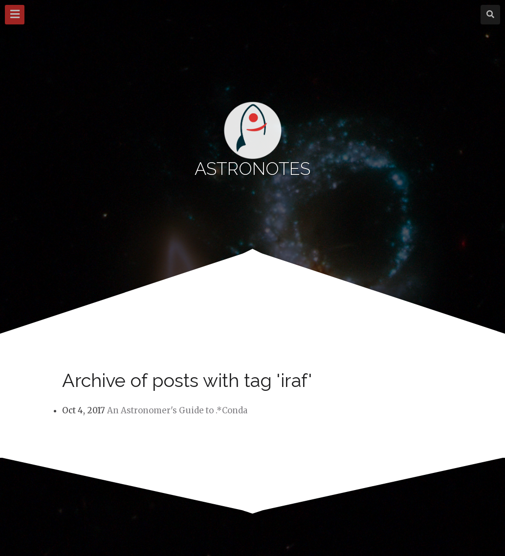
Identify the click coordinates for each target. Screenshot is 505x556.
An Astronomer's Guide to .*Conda (177, 411)
